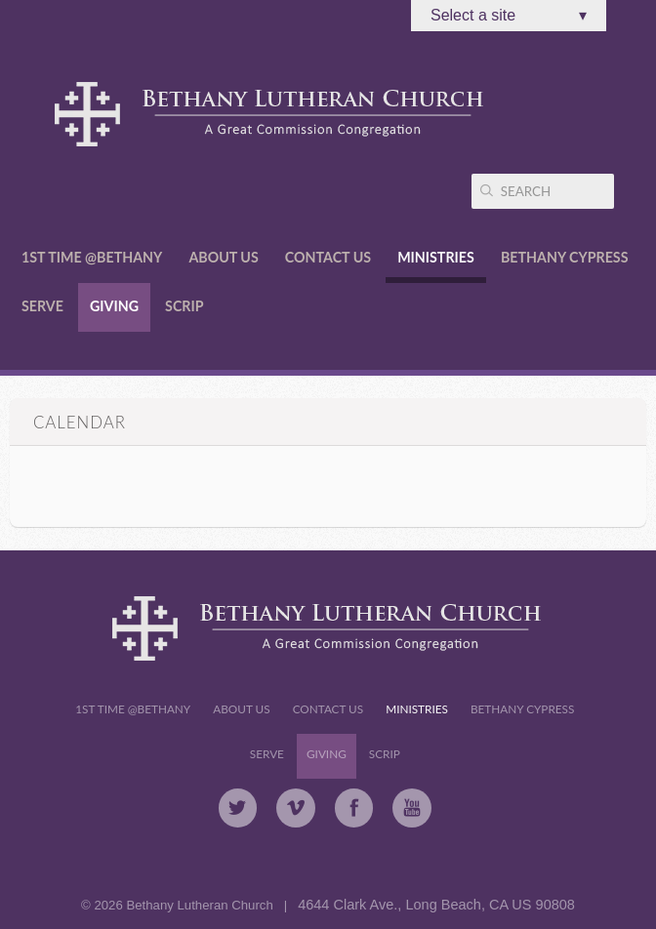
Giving (114, 306)
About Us (223, 257)
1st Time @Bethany (91, 257)
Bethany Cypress (565, 257)
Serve (42, 306)
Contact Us (328, 257)
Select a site (508, 15)
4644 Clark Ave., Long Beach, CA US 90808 (436, 904)
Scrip (184, 306)
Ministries (435, 257)
